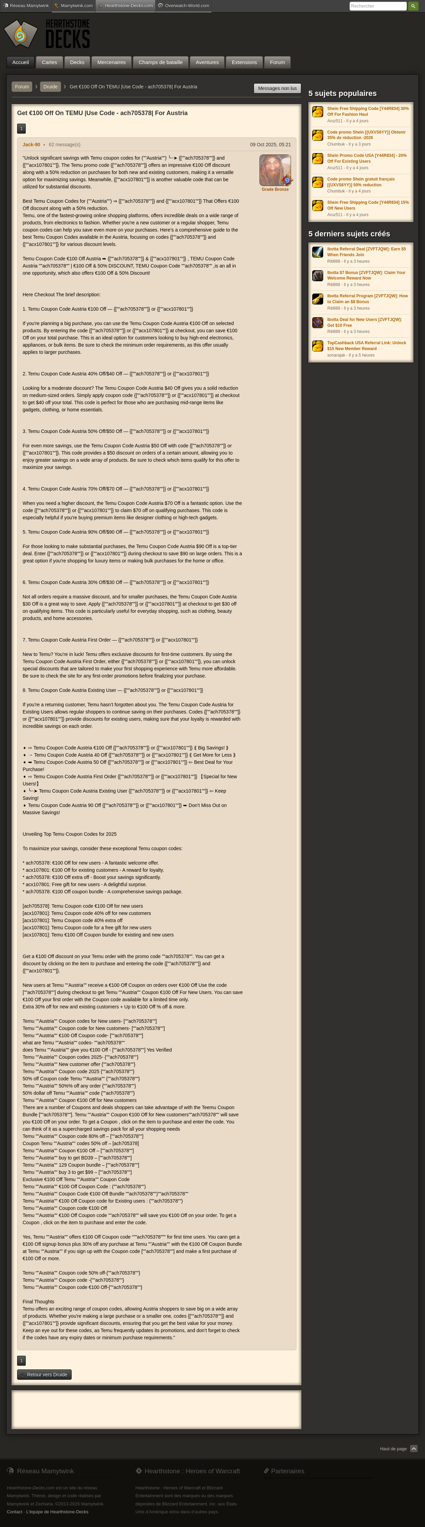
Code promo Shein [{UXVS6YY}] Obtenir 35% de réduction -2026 (366, 135)
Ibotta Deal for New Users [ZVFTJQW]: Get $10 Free (364, 322)
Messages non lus (277, 88)
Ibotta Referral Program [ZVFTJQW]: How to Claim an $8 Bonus (367, 299)
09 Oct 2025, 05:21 (270, 144)
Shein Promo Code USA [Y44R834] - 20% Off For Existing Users (367, 158)
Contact (14, 1511)
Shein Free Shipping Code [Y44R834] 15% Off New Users (368, 205)
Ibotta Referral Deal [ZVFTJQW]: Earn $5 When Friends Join (366, 252)
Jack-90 (31, 144)
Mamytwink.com (73, 5)
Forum (22, 86)
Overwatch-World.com (183, 5)
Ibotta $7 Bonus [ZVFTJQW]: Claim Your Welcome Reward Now (366, 275)
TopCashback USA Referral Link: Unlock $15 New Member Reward (366, 345)
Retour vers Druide (43, 1374)
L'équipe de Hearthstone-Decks (57, 1511)
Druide (51, 86)
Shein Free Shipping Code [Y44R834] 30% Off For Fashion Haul (368, 111)
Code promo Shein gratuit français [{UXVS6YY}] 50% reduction (361, 182)
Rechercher (413, 6)
